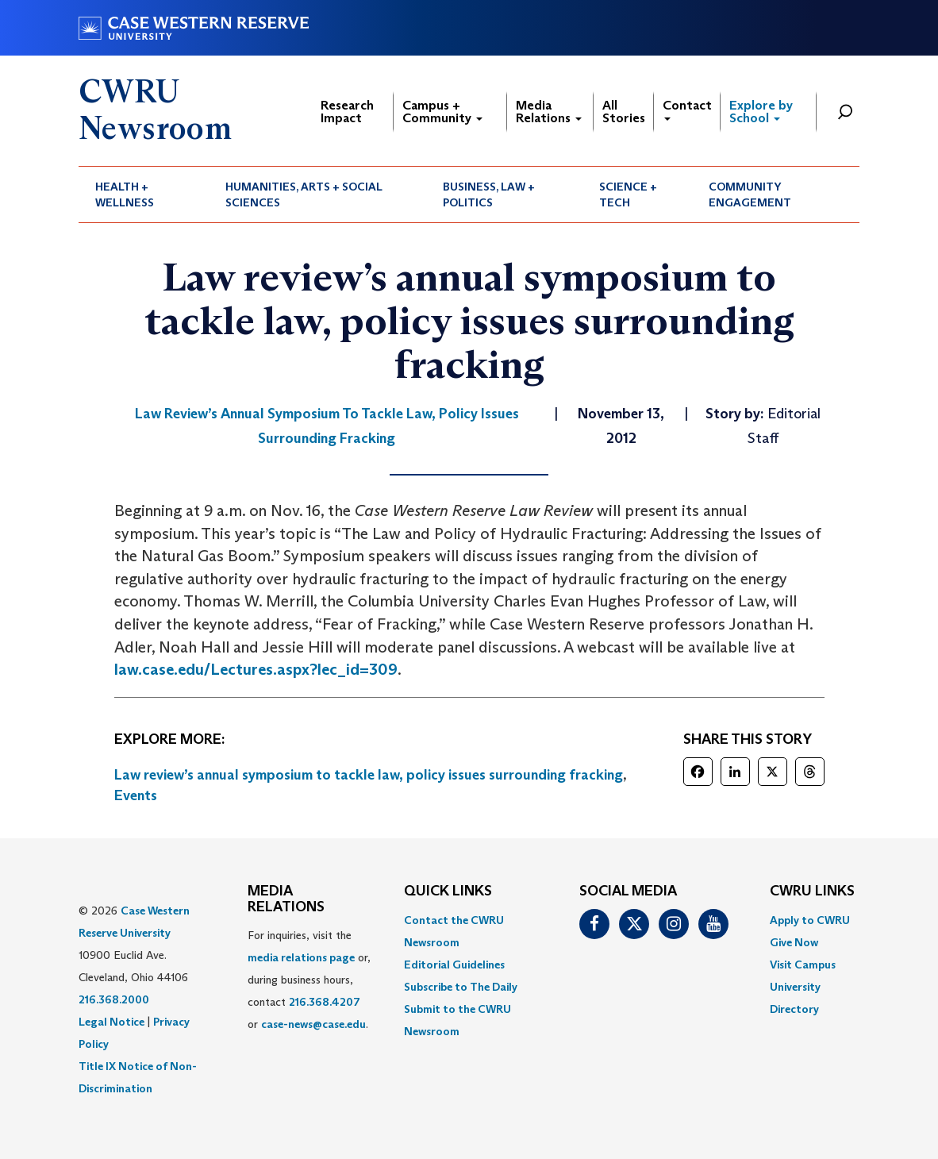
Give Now (794, 942)
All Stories (623, 111)
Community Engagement (750, 194)
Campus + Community (442, 111)
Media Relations (549, 111)
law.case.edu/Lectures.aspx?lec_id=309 (256, 669)
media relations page (301, 957)
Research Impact (347, 111)
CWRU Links (812, 891)
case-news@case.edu (313, 1024)
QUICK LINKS (448, 891)
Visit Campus (803, 964)
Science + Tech (628, 194)
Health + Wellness (124, 194)
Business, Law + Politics (489, 194)
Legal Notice (111, 1022)
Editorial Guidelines (454, 964)
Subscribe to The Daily (460, 987)
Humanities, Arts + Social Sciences (304, 194)
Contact (687, 109)
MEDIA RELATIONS (286, 899)
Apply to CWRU (810, 920)
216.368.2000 (114, 999)
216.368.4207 (324, 1002)
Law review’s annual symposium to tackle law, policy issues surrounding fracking (368, 775)
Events (135, 795)
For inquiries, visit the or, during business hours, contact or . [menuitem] (309, 979)
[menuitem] (144, 194)
